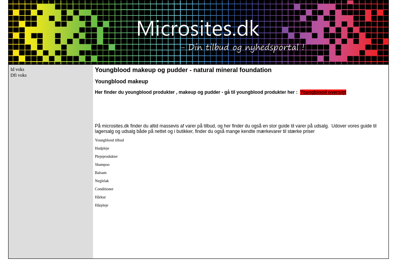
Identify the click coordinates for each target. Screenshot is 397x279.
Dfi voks (18, 75)
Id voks (17, 69)
